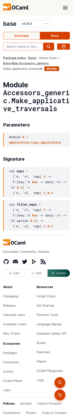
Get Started (45, 305)
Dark (36, 273)
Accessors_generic (34, 63)
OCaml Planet (13, 381)
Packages (10, 353)
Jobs (6, 390)
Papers (41, 361)
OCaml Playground (50, 371)
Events (8, 371)
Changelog (10, 296)
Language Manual (49, 324)
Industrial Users (14, 315)
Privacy (31, 413)
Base (32, 58)
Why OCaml (11, 333)
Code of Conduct (54, 413)
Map (15, 63)
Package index (14, 58)
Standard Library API (52, 333)
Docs (55, 36)
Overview (21, 36)
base (9, 23)
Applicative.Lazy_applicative (35, 142)
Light (14, 273)
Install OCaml (46, 296)
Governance (11, 413)
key (35, 182)
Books (41, 343)
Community (11, 362)
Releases (9, 305)
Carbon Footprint (49, 403)
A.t (19, 187)
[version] (34, 23)
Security (26, 403)
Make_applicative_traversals (23, 69)
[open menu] (65, 8)
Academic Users (14, 324)
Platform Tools (47, 315)
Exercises (43, 352)
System (58, 273)
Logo (40, 380)
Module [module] (52, 68)
